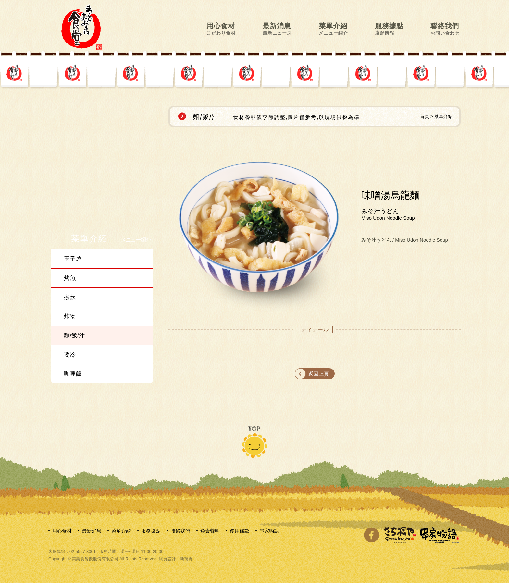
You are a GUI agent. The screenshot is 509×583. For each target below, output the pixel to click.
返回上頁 (318, 374)
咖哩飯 (72, 373)
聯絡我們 (445, 29)
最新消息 (277, 29)
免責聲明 (210, 531)
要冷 (70, 354)
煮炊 (70, 297)
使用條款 (239, 531)
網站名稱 (81, 27)
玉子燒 (72, 259)
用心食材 (221, 29)
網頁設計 (167, 558)
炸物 (70, 316)
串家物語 (269, 531)
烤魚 (70, 278)
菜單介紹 (333, 29)
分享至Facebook (371, 535)
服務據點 (389, 29)
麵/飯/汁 (74, 335)
